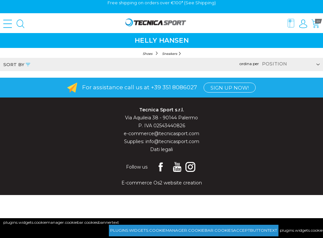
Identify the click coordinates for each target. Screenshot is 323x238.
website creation (183, 183)
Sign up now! (229, 88)
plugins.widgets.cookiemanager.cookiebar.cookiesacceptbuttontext (193, 230)
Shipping (204, 2)
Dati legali (161, 149)
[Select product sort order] (290, 63)
